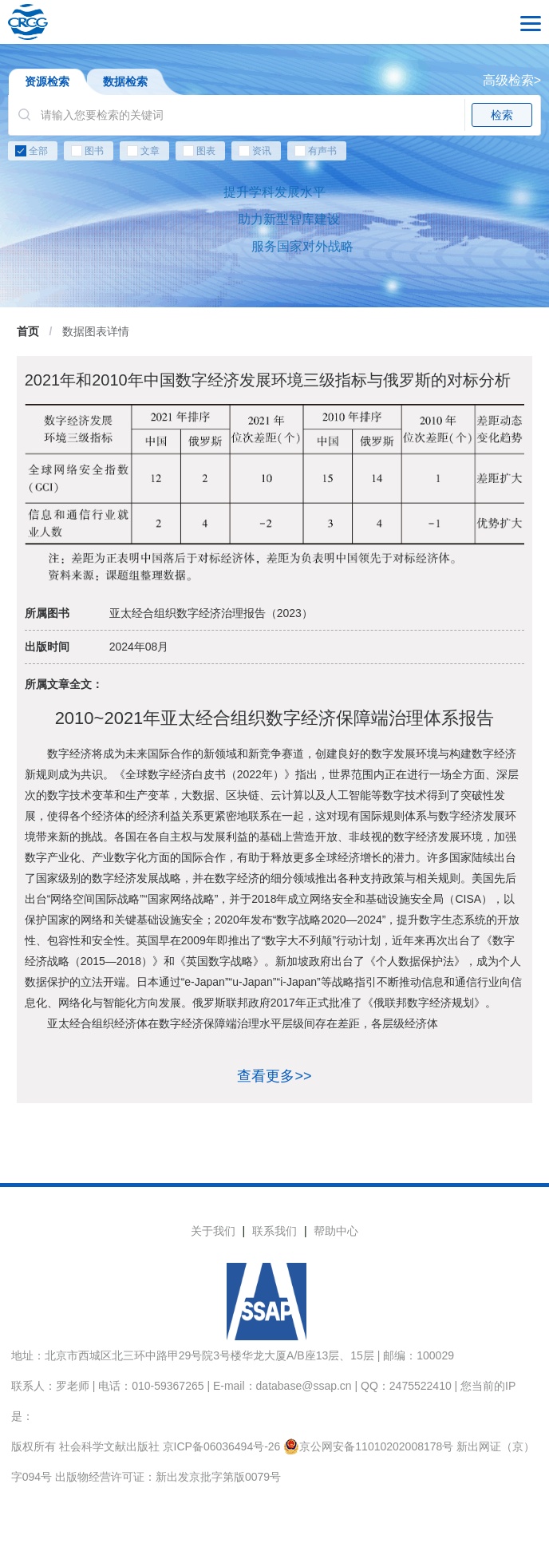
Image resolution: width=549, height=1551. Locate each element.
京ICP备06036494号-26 (222, 1446)
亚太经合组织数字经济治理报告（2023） (211, 613)
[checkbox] (274, 154)
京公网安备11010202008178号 (368, 1446)
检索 (502, 115)
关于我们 (213, 1231)
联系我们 (274, 1231)
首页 (28, 331)
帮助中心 (336, 1231)
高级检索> (512, 80)
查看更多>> (274, 1076)
